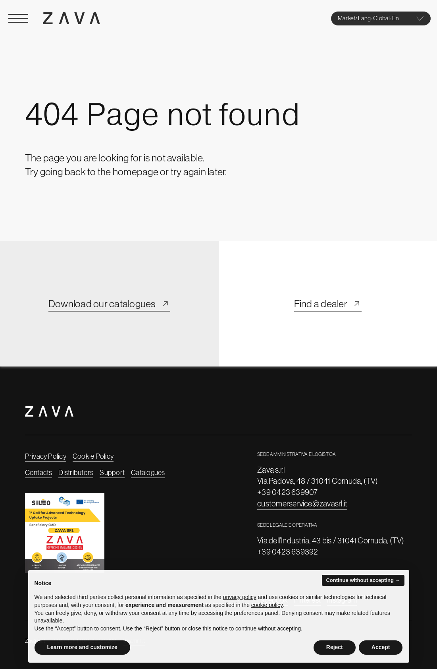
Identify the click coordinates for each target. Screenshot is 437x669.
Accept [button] (381, 647)
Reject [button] (334, 647)
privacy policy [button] (239, 597)
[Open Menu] (18, 18)
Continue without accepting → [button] (363, 580)
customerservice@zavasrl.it (302, 503)
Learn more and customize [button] (82, 647)
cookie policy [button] (267, 605)
